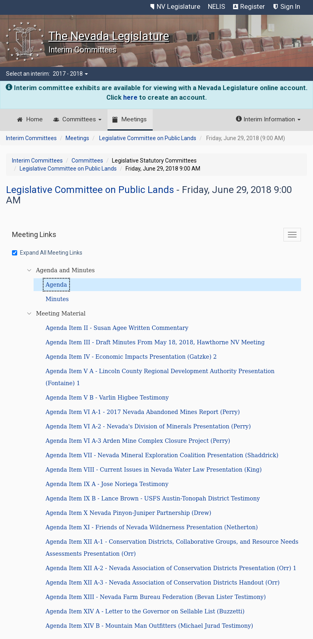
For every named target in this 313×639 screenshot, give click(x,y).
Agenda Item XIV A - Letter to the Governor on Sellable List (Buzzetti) (145, 611)
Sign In (290, 6)
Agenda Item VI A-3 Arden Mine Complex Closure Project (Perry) (138, 441)
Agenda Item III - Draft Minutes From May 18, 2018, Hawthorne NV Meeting (155, 342)
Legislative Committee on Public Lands (147, 138)
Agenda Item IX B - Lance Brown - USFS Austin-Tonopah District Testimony (153, 498)
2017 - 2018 (70, 73)
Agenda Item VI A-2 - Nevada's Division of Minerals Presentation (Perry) (148, 426)
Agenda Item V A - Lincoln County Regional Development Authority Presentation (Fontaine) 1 (160, 377)
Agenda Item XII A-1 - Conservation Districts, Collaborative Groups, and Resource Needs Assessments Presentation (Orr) (172, 548)
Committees (82, 119)
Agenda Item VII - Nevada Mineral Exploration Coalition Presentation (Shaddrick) (162, 455)
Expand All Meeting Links (47, 252)
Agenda (56, 284)
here (130, 97)
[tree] (157, 448)
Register (252, 6)
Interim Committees (31, 138)
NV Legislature (178, 6)
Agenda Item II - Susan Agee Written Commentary (117, 328)
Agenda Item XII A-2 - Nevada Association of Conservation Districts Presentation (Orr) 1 (171, 568)
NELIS (216, 6)
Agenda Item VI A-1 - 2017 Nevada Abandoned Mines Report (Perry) (143, 412)
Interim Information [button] (268, 119)
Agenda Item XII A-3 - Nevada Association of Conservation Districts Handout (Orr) (163, 582)
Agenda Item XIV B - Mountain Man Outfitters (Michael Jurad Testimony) (149, 626)
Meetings (134, 119)
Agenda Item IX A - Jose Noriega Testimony (107, 484)
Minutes (57, 299)
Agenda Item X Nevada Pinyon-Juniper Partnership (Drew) (128, 513)
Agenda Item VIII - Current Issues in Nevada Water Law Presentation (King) (154, 469)
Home (34, 119)
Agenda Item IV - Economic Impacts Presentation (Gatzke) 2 (131, 357)
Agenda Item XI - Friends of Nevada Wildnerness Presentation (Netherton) (152, 527)
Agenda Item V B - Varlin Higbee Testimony (107, 397)
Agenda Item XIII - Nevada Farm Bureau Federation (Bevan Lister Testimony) (156, 597)
